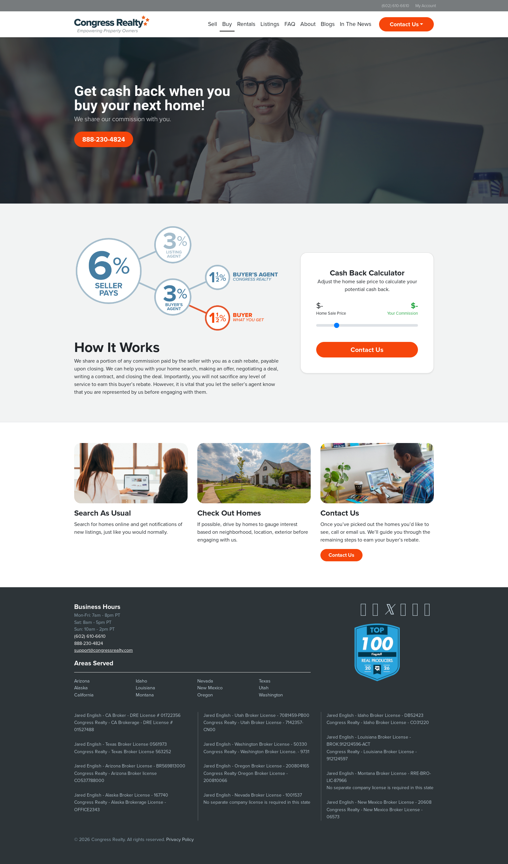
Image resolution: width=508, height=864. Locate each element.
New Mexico (210, 687)
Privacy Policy (180, 839)
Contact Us (404, 24)
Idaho (141, 680)
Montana (145, 694)
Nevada (205, 680)
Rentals (246, 24)
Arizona (82, 680)
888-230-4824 (103, 139)
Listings (269, 24)
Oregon (205, 694)
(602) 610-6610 (395, 6)
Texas (265, 680)
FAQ (289, 24)
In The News (355, 24)
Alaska (81, 687)
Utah (264, 687)
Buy (227, 24)
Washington (271, 694)
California (84, 694)
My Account (425, 6)
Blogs (328, 24)
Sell (212, 24)
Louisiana (145, 687)
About (308, 24)
